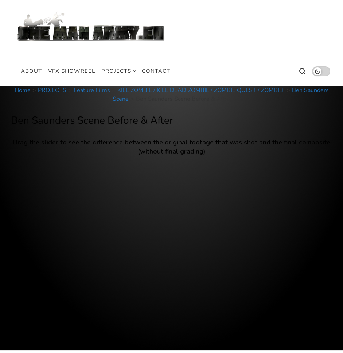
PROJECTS (116, 71)
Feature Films (92, 90)
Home (23, 90)
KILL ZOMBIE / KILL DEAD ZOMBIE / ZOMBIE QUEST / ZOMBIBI (201, 90)
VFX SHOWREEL (71, 71)
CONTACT (156, 71)
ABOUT (31, 71)
